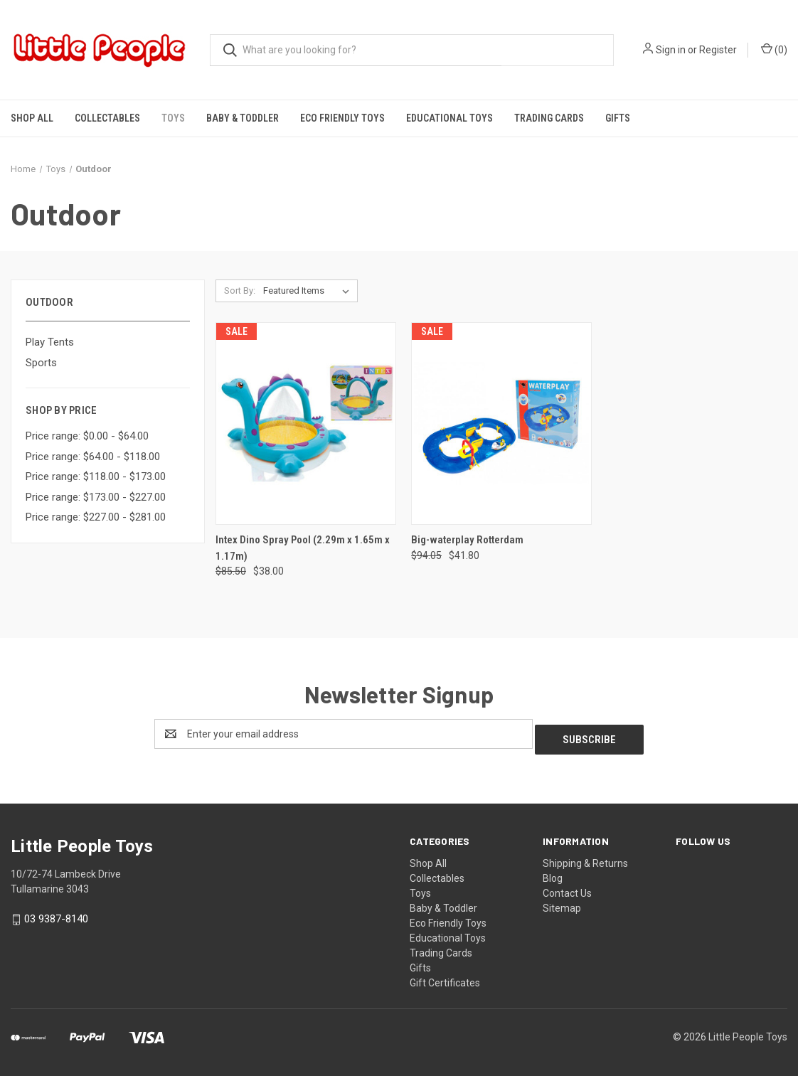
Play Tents (50, 342)
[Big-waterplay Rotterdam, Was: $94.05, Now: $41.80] (501, 423)
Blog (553, 872)
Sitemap (562, 902)
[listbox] (309, 291)
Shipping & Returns (585, 857)
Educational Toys (449, 118)
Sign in (671, 49)
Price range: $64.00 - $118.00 (93, 456)
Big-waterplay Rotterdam (467, 539)
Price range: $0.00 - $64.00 (87, 436)
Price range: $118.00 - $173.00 (96, 476)
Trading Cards (549, 118)
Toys (173, 118)
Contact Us (567, 887)
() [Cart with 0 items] (774, 49)
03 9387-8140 (56, 913)
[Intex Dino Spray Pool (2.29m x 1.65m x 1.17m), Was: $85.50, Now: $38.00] (305, 423)
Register (718, 49)
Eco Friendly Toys (342, 118)
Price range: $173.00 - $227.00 (96, 497)
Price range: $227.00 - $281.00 (96, 517)
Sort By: (239, 290)
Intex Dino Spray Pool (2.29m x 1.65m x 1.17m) (303, 548)
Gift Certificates (445, 977)
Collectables (107, 118)
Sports (41, 362)
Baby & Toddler (242, 118)
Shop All (32, 118)
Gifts (617, 118)
